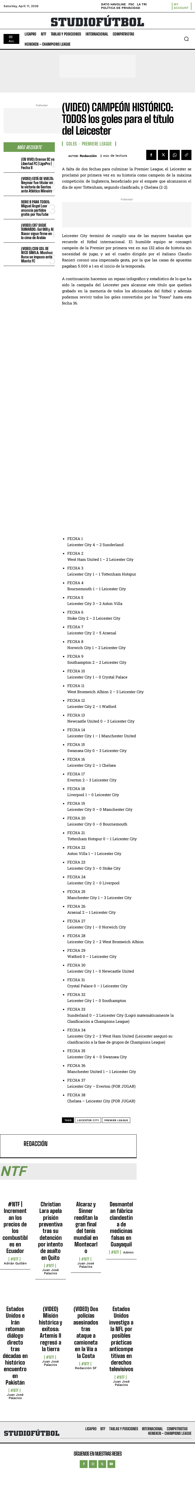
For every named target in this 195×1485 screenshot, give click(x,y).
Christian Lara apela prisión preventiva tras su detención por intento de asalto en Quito (50, 1231)
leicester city (88, 1120)
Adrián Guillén (15, 1263)
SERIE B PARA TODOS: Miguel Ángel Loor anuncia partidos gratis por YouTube (35, 208)
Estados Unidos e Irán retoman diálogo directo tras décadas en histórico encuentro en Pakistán (15, 1345)
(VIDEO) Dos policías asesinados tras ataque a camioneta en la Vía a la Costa (85, 1332)
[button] (186, 39)
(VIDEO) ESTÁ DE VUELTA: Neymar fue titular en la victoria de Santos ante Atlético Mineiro (37, 184)
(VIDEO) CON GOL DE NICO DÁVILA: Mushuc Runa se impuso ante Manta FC (37, 254)
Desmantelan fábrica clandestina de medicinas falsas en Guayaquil (121, 1224)
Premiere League (97, 143)
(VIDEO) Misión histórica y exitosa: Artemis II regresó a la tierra (50, 1328)
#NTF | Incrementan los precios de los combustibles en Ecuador (15, 1228)
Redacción (88, 156)
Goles (71, 143)
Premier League (116, 1120)
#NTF (14, 1259)
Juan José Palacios (50, 1271)
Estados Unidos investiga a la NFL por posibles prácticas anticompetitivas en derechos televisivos (121, 1339)
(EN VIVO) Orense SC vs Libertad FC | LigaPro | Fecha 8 (38, 163)
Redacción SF (86, 1368)
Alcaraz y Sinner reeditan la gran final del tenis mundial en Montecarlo (86, 1228)
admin (128, 1252)
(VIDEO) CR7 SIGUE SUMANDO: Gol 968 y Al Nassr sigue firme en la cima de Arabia (37, 231)
